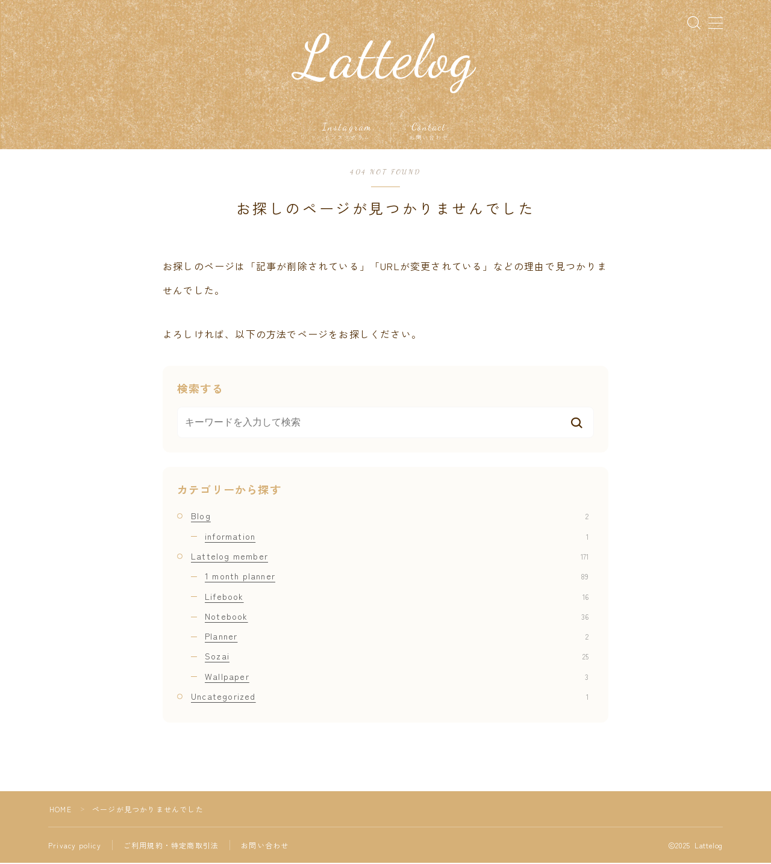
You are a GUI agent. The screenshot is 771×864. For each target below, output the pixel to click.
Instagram (347, 132)
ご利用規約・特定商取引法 (171, 846)
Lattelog (385, 58)
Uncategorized (389, 697)
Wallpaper (396, 677)
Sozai (396, 657)
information (396, 537)
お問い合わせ (265, 846)
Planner (396, 637)
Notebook (396, 617)
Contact (429, 132)
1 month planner (396, 576)
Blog (389, 517)
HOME (60, 810)
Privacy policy (74, 846)
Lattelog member (389, 557)
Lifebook (396, 597)
